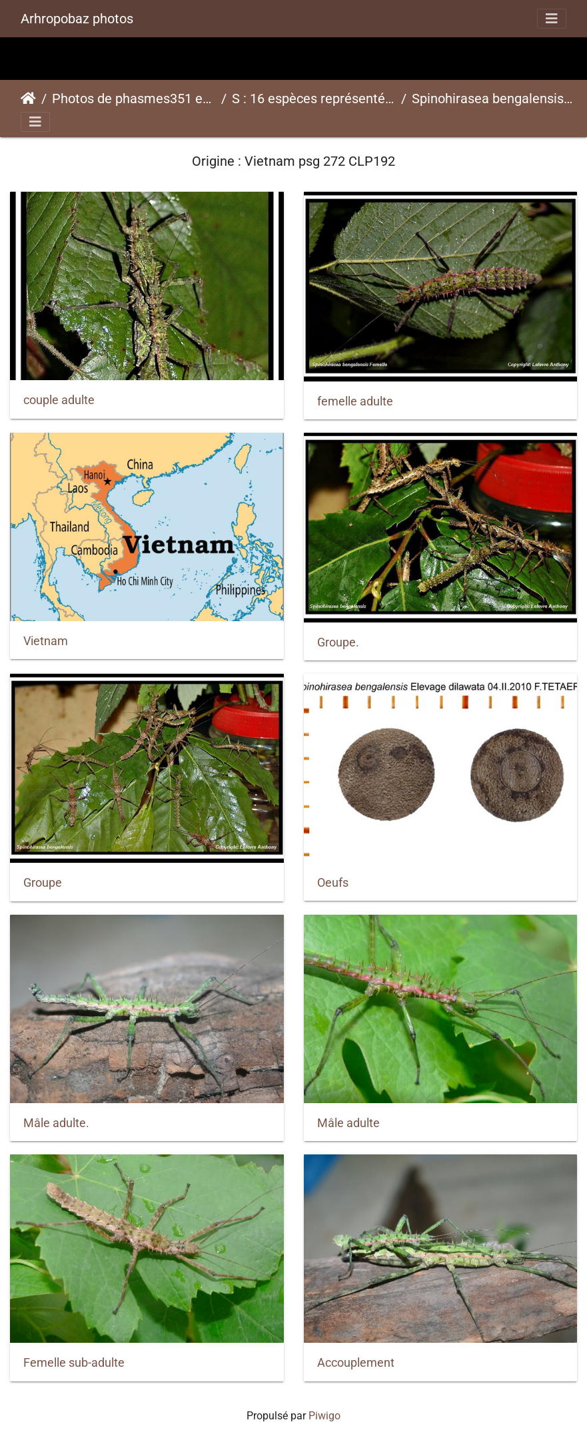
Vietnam (45, 641)
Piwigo (324, 1415)
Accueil (28, 99)
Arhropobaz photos (77, 19)
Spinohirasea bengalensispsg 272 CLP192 (494, 99)
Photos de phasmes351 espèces (134, 99)
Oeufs (332, 882)
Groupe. (338, 642)
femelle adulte (355, 401)
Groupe (42, 882)
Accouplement (355, 1362)
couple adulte (59, 400)
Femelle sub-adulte (74, 1362)
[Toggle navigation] (551, 19)
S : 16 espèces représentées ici (314, 99)
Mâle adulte (348, 1123)
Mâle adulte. (56, 1123)
